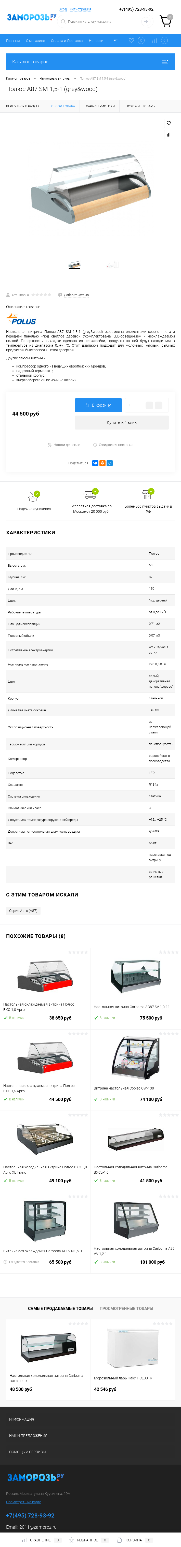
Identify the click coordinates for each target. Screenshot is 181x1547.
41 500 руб (136, 1152)
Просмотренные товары (126, 1277)
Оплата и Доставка (67, 41)
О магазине (35, 41)
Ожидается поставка (113, 451)
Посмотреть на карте (23, 1471)
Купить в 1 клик (122, 428)
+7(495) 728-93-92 (136, 9)
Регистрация (80, 9)
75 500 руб (136, 990)
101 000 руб (136, 1234)
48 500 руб (21, 1358)
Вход (63, 9)
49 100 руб (45, 1152)
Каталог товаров (90, 61)
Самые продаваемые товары (60, 1277)
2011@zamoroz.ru (38, 1496)
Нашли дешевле (64, 451)
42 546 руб (105, 1358)
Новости (96, 41)
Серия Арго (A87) (23, 880)
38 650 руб (45, 990)
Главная (13, 41)
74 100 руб (136, 1071)
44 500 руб (45, 1071)
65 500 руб (45, 1234)
